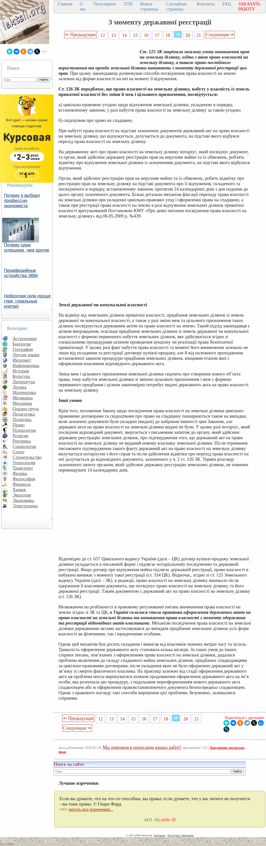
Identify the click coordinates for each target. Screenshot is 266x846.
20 (188, 35)
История (21, 370)
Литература (24, 381)
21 (198, 35)
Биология (22, 343)
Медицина (23, 397)
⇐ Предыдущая (80, 34)
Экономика (23, 500)
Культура (21, 376)
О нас (83, 6)
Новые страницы (149, 6)
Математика (24, 392)
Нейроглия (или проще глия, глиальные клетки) (27, 301)
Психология (24, 430)
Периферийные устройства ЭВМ (21, 273)
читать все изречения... (90, 809)
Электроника (25, 505)
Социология (24, 446)
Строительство (27, 457)
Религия (20, 435)
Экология (22, 495)
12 (102, 35)
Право (19, 424)
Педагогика (24, 414)
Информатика (26, 365)
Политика (22, 419)
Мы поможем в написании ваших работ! (142, 747)
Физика (20, 473)
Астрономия (25, 338)
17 (157, 35)
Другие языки (26, 354)
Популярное (104, 3)
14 (124, 35)
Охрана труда (26, 408)
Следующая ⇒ (220, 34)
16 (146, 35)
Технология (24, 462)
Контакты (206, 3)
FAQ (226, 3)
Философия (24, 478)
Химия (19, 489)
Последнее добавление (180, 835)
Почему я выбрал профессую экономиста (22, 200)
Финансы (22, 484)
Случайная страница (176, 6)
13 (113, 35)
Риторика (22, 441)
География (23, 349)
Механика (22, 403)
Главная (65, 3)
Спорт (19, 451)
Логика (19, 387)
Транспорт (23, 468)
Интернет (22, 360)
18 (168, 35)
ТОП (128, 3)
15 (135, 35)
